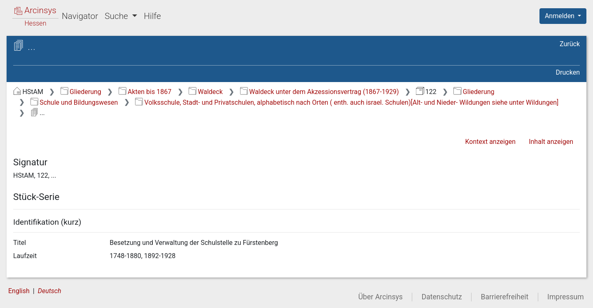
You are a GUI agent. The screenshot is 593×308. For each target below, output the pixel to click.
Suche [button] (117, 16)
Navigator (80, 16)
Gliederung (81, 92)
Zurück (570, 44)
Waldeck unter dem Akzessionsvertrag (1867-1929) (319, 92)
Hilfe (152, 16)
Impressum (565, 297)
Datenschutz (442, 297)
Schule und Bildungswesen (74, 102)
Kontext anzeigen (490, 142)
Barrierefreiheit (505, 297)
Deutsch (49, 291)
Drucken (568, 72)
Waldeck (206, 92)
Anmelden (560, 16)
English (19, 291)
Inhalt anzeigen (551, 142)
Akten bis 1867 (145, 92)
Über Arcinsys (380, 297)
